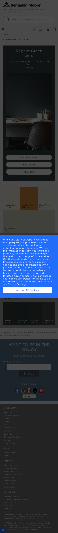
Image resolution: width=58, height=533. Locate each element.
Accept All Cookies (27, 290)
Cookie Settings (17, 284)
